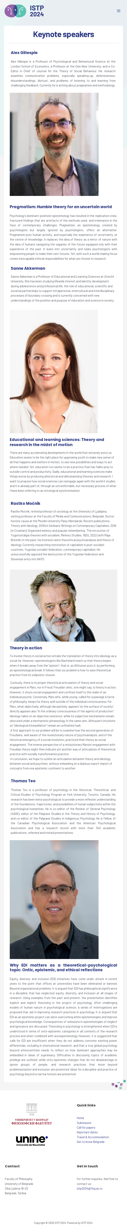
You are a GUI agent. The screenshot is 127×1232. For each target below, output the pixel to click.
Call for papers (86, 1127)
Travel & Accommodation (93, 1137)
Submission (84, 1123)
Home (80, 1118)
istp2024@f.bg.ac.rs (89, 1188)
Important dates (87, 1132)
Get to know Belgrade (91, 1142)
